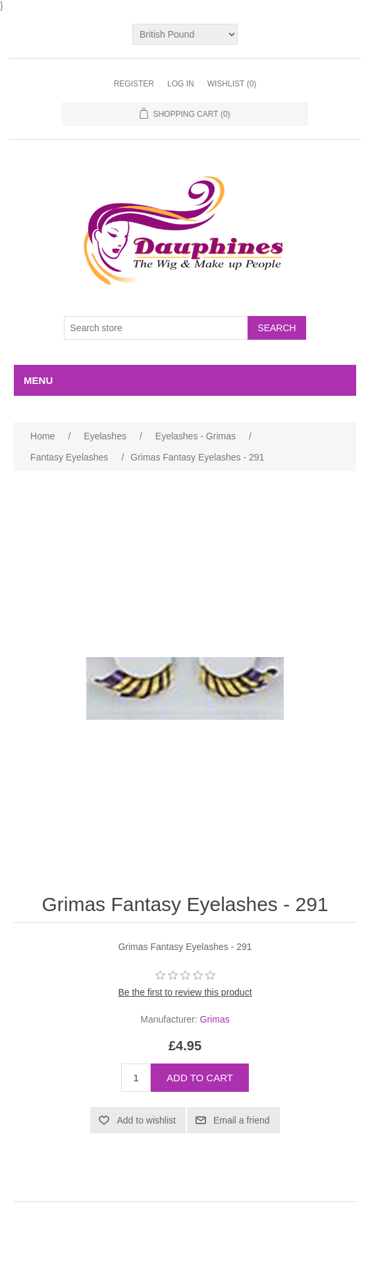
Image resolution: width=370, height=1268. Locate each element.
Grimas (215, 1019)
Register (134, 83)
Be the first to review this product (184, 992)
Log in (180, 83)
